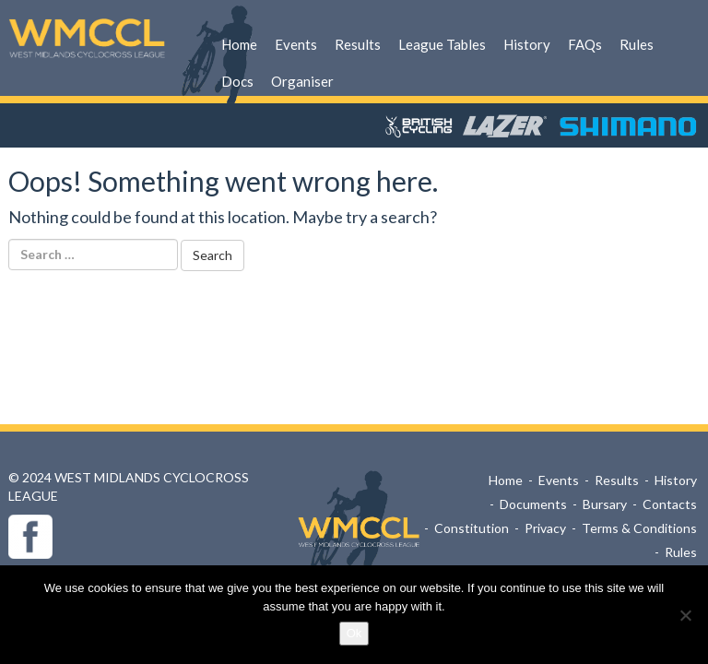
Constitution (471, 528)
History (526, 44)
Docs (237, 81)
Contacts (670, 504)
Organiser (302, 81)
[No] (685, 615)
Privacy (545, 528)
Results (358, 44)
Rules (637, 44)
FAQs (585, 44)
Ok (354, 633)
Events (296, 44)
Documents (533, 504)
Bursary (605, 504)
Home (239, 44)
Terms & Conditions (639, 528)
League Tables (442, 44)
